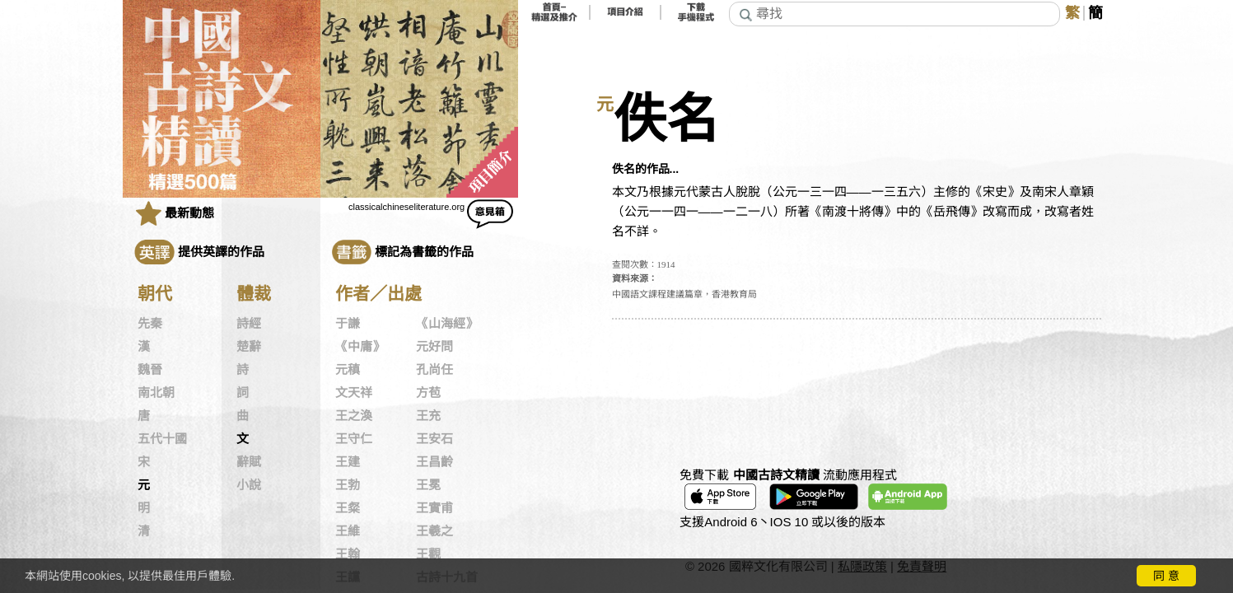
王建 (347, 462)
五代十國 (162, 439)
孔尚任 (434, 369)
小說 (248, 485)
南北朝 (156, 392)
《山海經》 (447, 323)
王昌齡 (434, 462)
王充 (428, 416)
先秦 (150, 323)
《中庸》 (360, 346)
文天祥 (353, 392)
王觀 (428, 554)
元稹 (347, 369)
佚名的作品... (646, 168)
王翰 (347, 554)
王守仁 (353, 439)
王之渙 (353, 416)
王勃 (347, 485)
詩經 (248, 323)
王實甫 (434, 508)
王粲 (347, 508)
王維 (347, 531)
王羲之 (434, 531)
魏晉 (150, 369)
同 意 (1166, 575)
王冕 (428, 485)
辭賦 (248, 462)
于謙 (347, 323)
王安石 (434, 439)
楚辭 (248, 346)
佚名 (666, 120)
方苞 (428, 392)
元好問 (434, 346)
